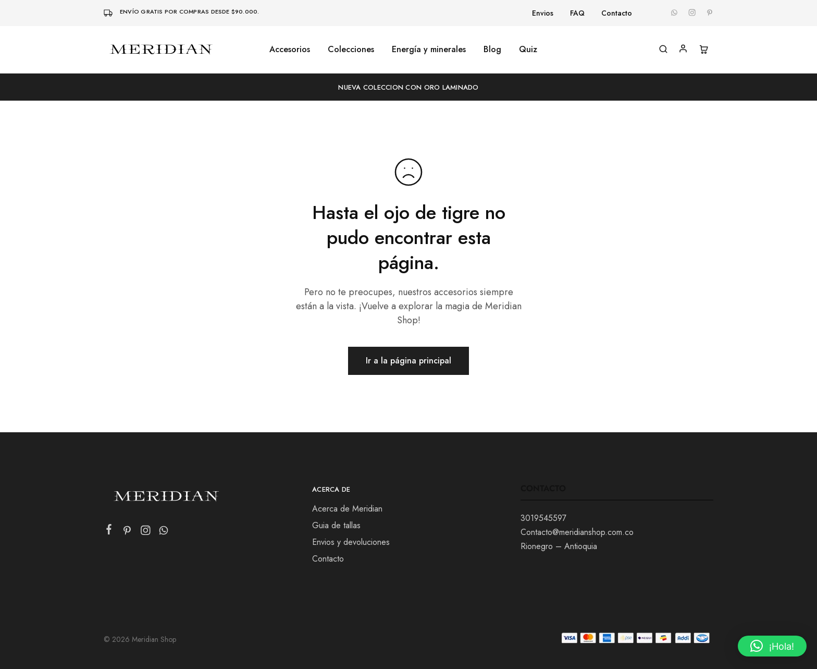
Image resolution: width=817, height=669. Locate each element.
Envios (542, 13)
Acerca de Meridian (347, 509)
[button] (772, 646)
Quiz (528, 49)
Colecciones (351, 49)
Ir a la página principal (408, 361)
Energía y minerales (429, 49)
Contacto (616, 13)
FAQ (577, 13)
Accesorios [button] (289, 49)
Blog (492, 49)
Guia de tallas (336, 525)
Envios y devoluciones (351, 542)
